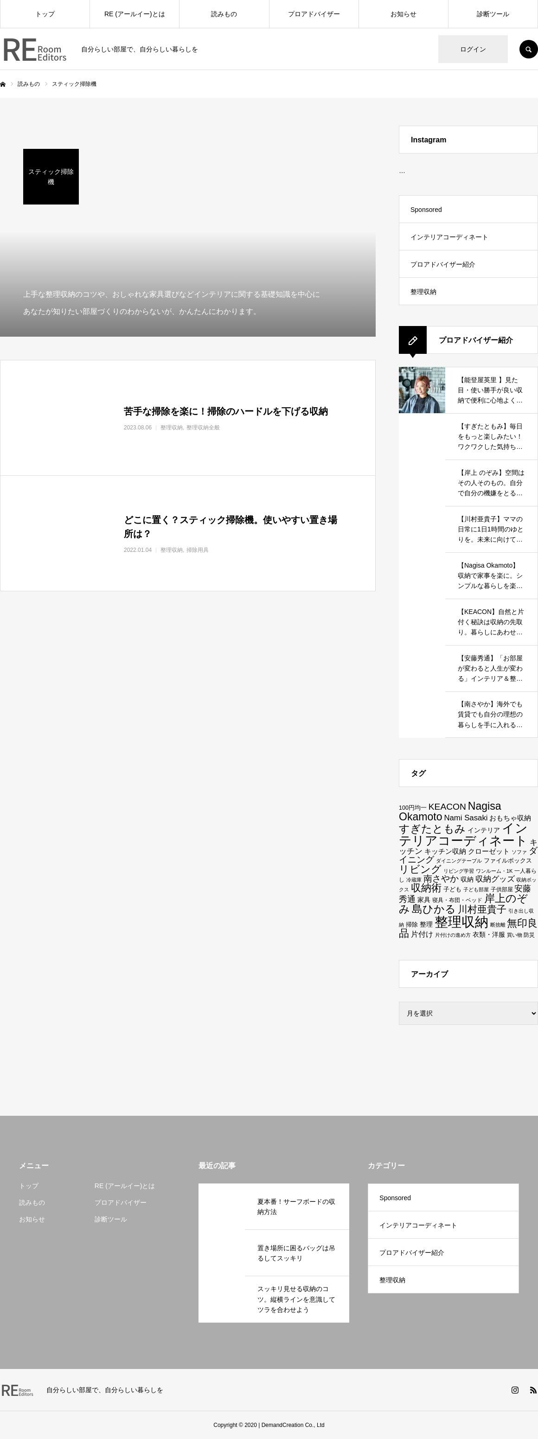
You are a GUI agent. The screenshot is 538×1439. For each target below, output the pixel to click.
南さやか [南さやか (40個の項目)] (441, 878)
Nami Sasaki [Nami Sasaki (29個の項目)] (465, 817)
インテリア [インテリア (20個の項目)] (484, 830)
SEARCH (528, 49)
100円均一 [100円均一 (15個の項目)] (413, 808)
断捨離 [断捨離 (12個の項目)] (498, 924)
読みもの (224, 14)
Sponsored (426, 209)
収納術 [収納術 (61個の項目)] (426, 888)
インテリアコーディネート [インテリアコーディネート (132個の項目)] (463, 834)
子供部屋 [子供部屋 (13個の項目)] (502, 889)
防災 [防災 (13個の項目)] (529, 935)
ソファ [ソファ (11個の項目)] (519, 852)
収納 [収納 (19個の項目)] (467, 879)
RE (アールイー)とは (134, 14)
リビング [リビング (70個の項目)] (420, 869)
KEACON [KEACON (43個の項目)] (447, 807)
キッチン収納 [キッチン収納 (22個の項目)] (445, 851)
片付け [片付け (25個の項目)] (422, 934)
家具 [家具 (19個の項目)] (423, 899)
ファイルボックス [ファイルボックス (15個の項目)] (508, 860)
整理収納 (423, 291)
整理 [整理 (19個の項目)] (426, 924)
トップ (45, 14)
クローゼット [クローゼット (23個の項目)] (489, 851)
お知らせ (403, 14)
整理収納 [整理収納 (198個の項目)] (461, 921)
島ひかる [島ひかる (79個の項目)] (434, 909)
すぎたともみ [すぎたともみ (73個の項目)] (432, 829)
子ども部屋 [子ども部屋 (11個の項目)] (476, 889)
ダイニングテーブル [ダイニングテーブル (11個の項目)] (459, 860)
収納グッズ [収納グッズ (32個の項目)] (495, 878)
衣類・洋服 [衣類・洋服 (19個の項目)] (489, 934)
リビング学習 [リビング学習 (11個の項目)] (458, 871)
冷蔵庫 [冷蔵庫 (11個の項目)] (414, 880)
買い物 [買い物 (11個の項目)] (514, 935)
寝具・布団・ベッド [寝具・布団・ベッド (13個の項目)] (457, 900)
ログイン (473, 49)
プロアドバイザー (314, 14)
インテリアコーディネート (449, 237)
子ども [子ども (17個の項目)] (452, 889)
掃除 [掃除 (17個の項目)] (412, 924)
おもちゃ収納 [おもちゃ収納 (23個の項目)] (510, 818)
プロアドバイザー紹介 (442, 264)
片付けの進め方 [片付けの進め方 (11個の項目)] (453, 935)
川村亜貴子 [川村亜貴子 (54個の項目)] (482, 909)
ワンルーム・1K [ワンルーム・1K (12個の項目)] (494, 871)
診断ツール (493, 14)
